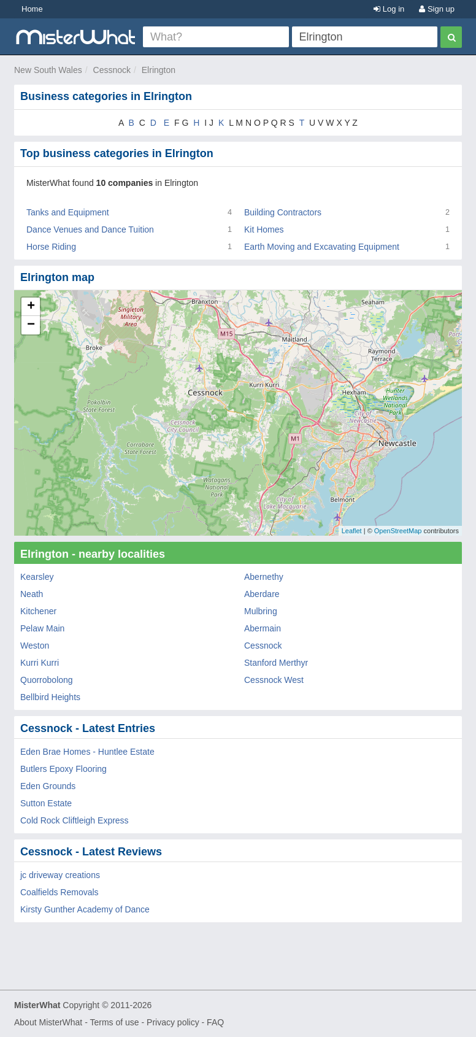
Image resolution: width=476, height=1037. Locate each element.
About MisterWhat (48, 1022)
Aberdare (262, 594)
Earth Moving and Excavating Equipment (321, 247)
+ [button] (31, 307)
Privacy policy (173, 1022)
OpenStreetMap (398, 530)
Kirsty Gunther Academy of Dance (85, 909)
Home (32, 8)
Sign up (437, 8)
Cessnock (112, 70)
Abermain (262, 628)
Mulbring (260, 611)
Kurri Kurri (39, 663)
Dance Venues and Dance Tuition (90, 229)
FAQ (215, 1022)
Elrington (158, 70)
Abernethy (263, 577)
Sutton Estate (46, 803)
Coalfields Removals (59, 892)
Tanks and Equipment (67, 212)
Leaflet (352, 530)
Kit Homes (264, 229)
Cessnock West (274, 680)
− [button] (31, 325)
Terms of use (114, 1022)
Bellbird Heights (50, 697)
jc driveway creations (60, 875)
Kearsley (36, 577)
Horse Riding (51, 247)
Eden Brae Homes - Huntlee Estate (87, 752)
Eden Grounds (47, 786)
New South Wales (48, 70)
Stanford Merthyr (276, 663)
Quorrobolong (46, 680)
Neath (31, 594)
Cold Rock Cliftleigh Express (74, 820)
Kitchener (38, 611)
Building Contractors (282, 212)
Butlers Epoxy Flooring (63, 769)
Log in (389, 8)
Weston (34, 645)
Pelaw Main (42, 628)
